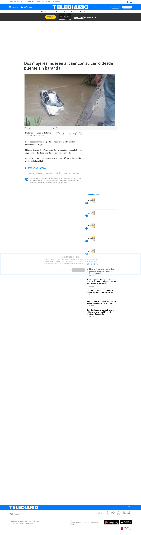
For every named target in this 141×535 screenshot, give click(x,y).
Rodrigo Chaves (56, 2)
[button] (57, 133)
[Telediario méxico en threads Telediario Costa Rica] (124, 513)
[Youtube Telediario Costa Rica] (129, 513)
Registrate (126, 7)
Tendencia (76, 12)
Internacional (67, 12)
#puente (67, 173)
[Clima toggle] (26, 7)
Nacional (52, 12)
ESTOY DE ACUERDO (78, 268)
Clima (38, 2)
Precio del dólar (46, 2)
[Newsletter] (131, 2)
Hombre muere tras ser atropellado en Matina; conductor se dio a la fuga (101, 302)
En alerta (59, 12)
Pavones (40, 173)
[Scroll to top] (129, 507)
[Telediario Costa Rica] (70, 7)
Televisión (90, 12)
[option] (70, 102)
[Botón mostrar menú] (14, 7)
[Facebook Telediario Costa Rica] (107, 513)
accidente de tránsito (53, 173)
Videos (97, 12)
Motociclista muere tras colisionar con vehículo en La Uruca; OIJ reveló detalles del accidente (101, 312)
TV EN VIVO (116, 7)
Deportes (83, 12)
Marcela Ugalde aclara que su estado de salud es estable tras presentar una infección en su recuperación (101, 282)
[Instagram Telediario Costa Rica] (118, 513)
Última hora (44, 12)
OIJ (35, 2)
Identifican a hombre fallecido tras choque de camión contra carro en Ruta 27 (100, 292)
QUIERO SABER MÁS (62, 268)
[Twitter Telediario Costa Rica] (113, 513)
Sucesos (76, 173)
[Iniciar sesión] (127, 2)
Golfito (31, 173)
